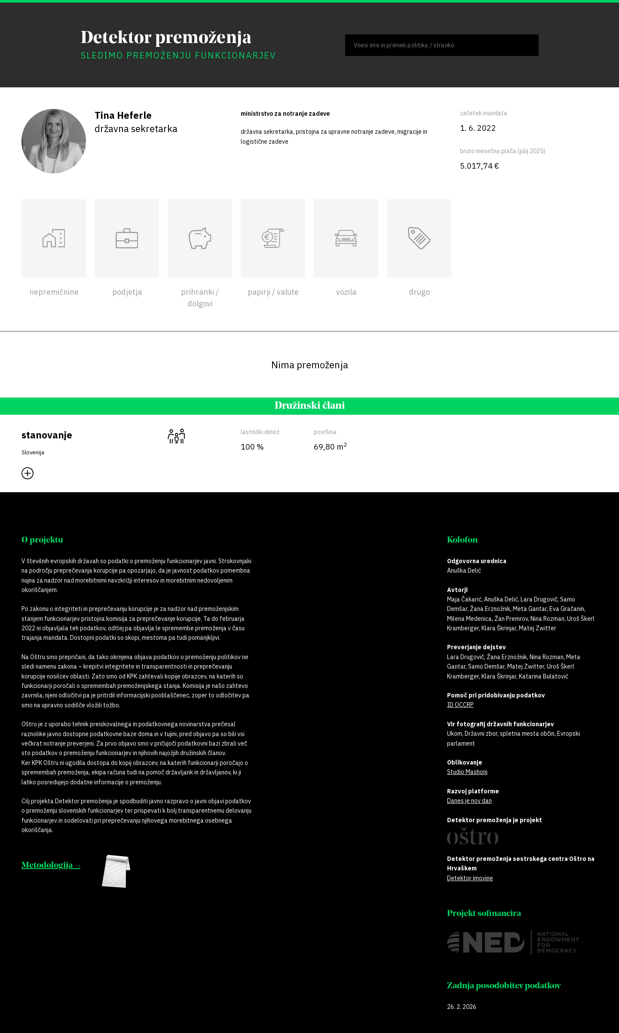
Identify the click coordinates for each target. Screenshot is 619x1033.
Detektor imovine (470, 878)
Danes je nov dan (469, 801)
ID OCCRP (460, 705)
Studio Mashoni (467, 772)
